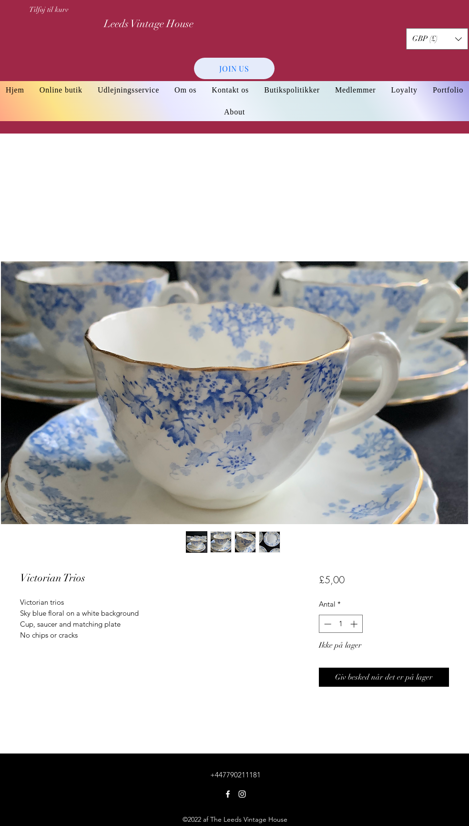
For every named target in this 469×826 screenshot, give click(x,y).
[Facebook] (228, 794)
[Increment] (354, 624)
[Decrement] (326, 624)
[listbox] (437, 39)
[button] (437, 39)
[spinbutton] (340, 624)
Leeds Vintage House (149, 23)
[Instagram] (242, 794)
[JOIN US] (234, 68)
